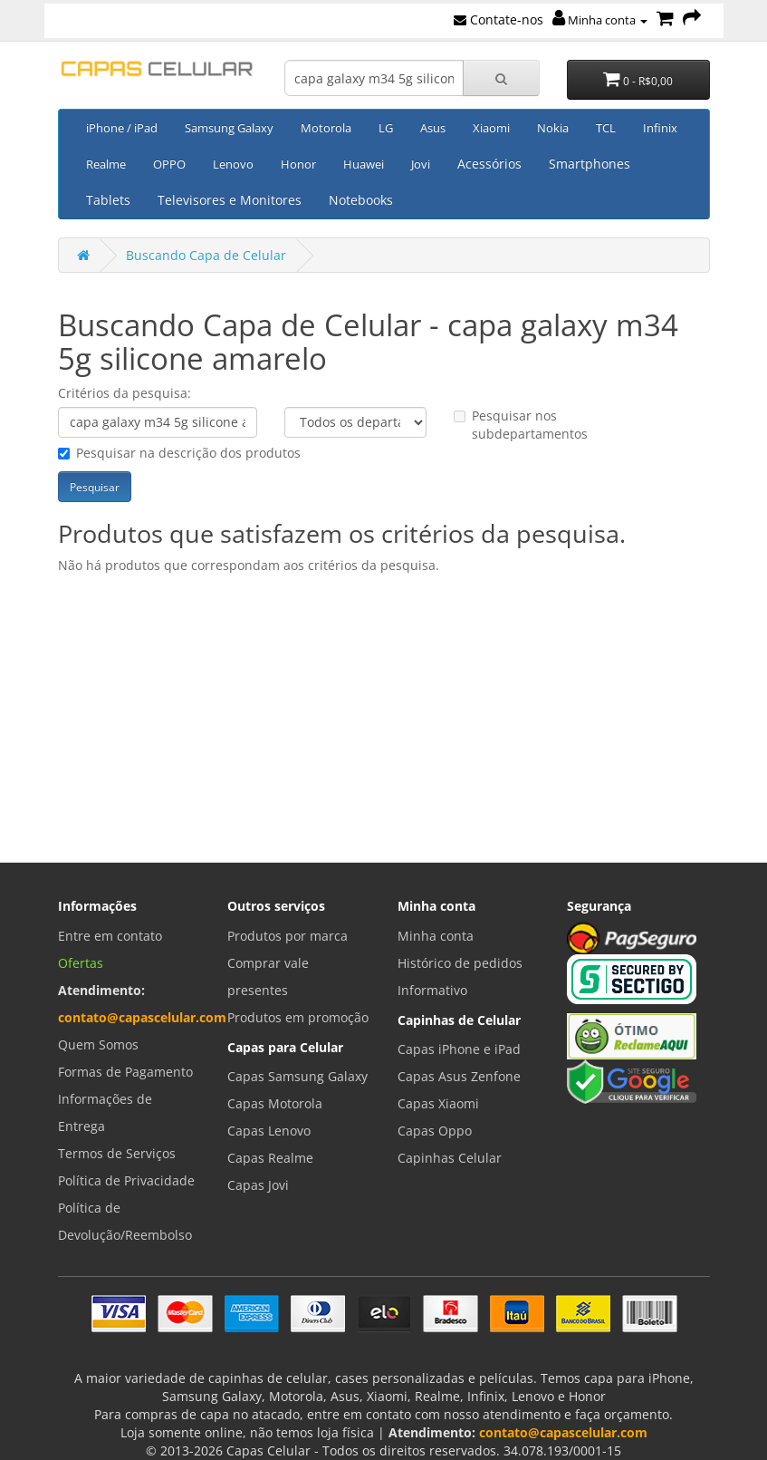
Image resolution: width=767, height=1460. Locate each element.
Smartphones (589, 163)
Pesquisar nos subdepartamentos (521, 424)
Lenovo (233, 164)
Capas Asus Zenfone (459, 1076)
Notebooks (361, 199)
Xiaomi (491, 128)
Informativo (432, 990)
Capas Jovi (258, 1185)
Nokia (553, 128)
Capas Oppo (435, 1130)
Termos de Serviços (117, 1153)
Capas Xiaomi (438, 1103)
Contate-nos (498, 19)
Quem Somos (98, 1044)
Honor (298, 164)
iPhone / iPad (122, 128)
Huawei (363, 164)
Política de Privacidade (126, 1180)
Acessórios (489, 163)
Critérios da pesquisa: (124, 392)
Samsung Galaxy (229, 128)
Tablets (108, 199)
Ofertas (80, 963)
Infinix (660, 128)
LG (386, 128)
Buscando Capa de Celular (206, 255)
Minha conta (599, 20)
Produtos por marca (287, 935)
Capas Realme (270, 1157)
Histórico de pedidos (460, 963)
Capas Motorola (274, 1103)
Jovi (420, 164)
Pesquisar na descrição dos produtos (179, 452)
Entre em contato (110, 935)
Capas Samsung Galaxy (297, 1076)
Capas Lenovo (269, 1130)
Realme (106, 164)
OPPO (169, 164)
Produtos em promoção (298, 1017)
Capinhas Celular (450, 1157)
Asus (433, 128)
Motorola (326, 128)
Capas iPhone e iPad (459, 1049)
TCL (606, 128)
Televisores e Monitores (230, 199)
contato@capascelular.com (142, 1017)
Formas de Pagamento (125, 1071)
